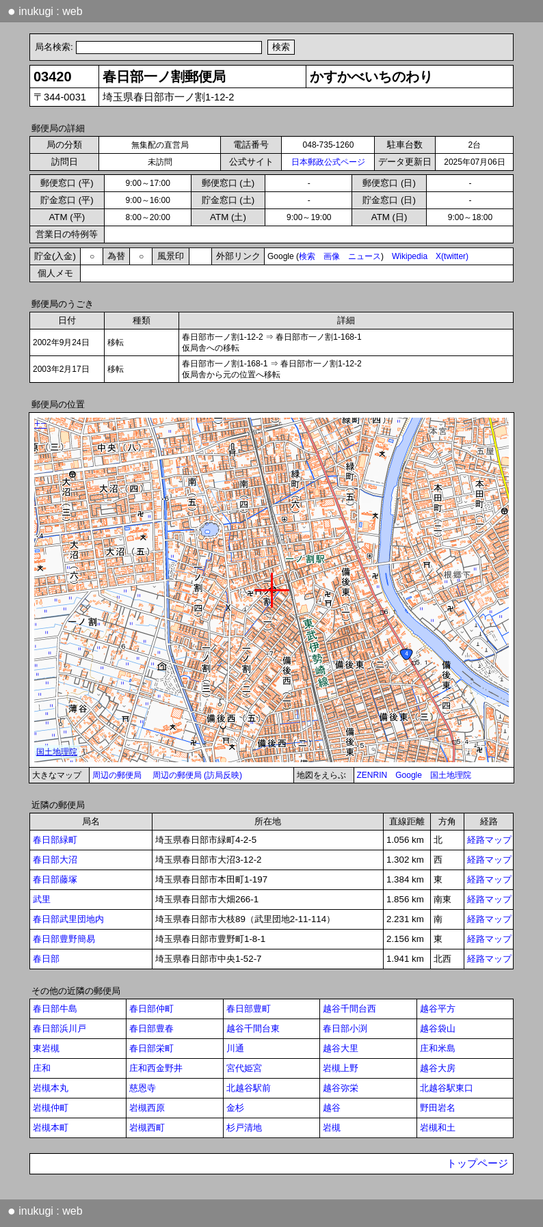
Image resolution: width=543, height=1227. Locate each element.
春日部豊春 (151, 1028)
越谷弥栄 (340, 1088)
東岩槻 (46, 1048)
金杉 (235, 1108)
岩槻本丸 (50, 1088)
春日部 (46, 959)
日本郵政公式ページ (328, 162)
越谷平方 (437, 1008)
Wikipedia (409, 256)
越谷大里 (340, 1048)
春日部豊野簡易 (64, 939)
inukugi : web (45, 10)
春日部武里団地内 (68, 919)
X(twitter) (452, 256)
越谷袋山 (437, 1028)
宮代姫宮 (244, 1068)
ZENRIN (372, 775)
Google (408, 775)
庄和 (42, 1068)
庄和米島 (437, 1048)
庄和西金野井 (156, 1068)
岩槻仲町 (50, 1108)
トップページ (477, 1163)
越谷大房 (437, 1068)
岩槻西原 (147, 1108)
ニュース (364, 256)
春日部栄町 (151, 1048)
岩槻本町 (50, 1127)
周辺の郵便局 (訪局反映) (197, 775)
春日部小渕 (345, 1028)
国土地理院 (450, 775)
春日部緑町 (55, 840)
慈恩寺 (142, 1088)
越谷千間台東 (253, 1028)
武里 (42, 899)
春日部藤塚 (55, 879)
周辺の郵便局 (117, 775)
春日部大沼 (55, 859)
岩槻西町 (147, 1127)
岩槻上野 (340, 1068)
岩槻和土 (437, 1127)
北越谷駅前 (248, 1088)
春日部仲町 (151, 1008)
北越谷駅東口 (446, 1088)
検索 (307, 256)
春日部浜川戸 (59, 1028)
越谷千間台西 (349, 1008)
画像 (331, 256)
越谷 (332, 1108)
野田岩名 (437, 1108)
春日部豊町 (248, 1008)
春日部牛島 (55, 1008)
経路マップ (489, 840)
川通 (235, 1048)
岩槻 (332, 1127)
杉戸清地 (244, 1127)
